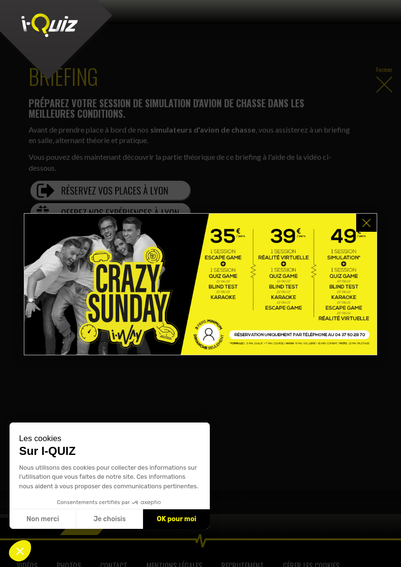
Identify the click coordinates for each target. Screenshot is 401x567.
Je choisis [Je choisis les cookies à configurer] (109, 519)
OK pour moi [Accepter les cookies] (176, 519)
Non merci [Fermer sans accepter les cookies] (42, 519)
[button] (20, 550)
